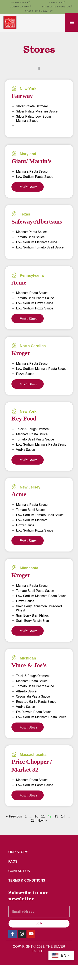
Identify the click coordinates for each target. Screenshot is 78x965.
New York (28, 89)
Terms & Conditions (26, 880)
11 (43, 816)
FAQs (12, 861)
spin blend (57, 2)
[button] (39, 68)
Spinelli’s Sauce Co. (57, 7)
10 (36, 816)
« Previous (14, 816)
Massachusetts (33, 755)
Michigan (28, 658)
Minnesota (29, 568)
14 (63, 816)
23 (33, 820)
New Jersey (30, 487)
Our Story (18, 852)
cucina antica (20, 7)
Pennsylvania (32, 275)
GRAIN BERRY (20, 2)
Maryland (28, 154)
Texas (25, 214)
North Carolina (33, 346)
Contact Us (19, 871)
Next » (42, 820)
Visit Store (28, 187)
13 (56, 816)
